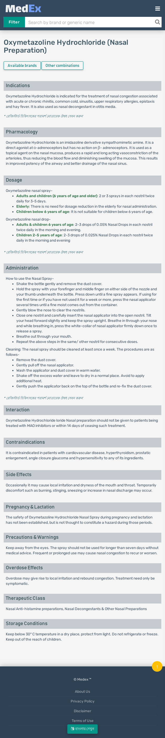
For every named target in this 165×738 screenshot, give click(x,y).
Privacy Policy (83, 701)
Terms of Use (83, 721)
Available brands (22, 66)
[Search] (157, 22)
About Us (82, 691)
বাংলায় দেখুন (82, 729)
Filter (14, 22)
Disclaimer (82, 711)
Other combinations (62, 66)
